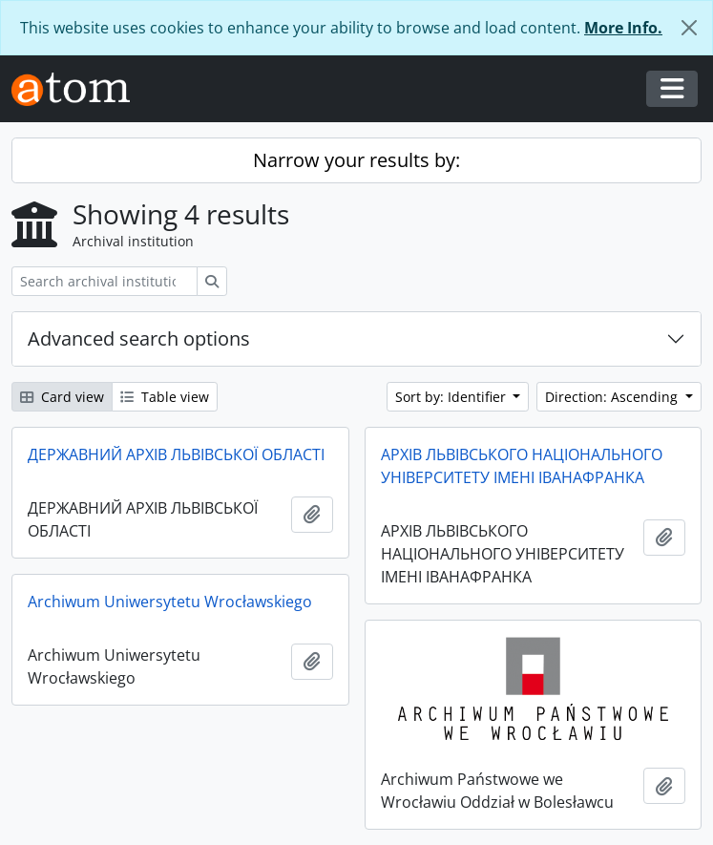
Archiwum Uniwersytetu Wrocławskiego (170, 601)
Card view (62, 397)
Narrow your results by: (356, 160)
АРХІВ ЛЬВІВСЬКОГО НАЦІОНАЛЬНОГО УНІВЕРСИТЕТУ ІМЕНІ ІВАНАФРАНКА (521, 466)
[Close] (689, 27)
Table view (164, 397)
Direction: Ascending (613, 397)
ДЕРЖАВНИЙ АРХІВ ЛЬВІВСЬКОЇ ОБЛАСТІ (176, 454)
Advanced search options (139, 338)
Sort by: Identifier (452, 397)
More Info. (623, 27)
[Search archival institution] (104, 281)
